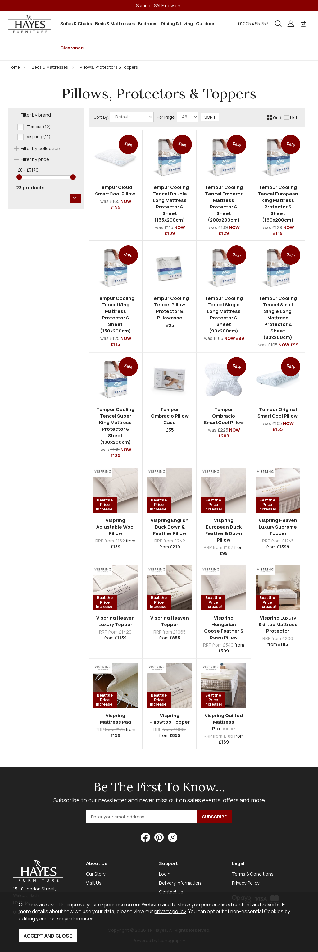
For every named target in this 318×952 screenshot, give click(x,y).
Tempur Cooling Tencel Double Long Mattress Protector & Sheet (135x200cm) (170, 203)
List (291, 117)
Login (164, 874)
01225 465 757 (253, 23)
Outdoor (205, 23)
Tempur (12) (39, 127)
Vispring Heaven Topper (169, 621)
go (75, 198)
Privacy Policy (246, 883)
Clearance (72, 48)
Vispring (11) (39, 137)
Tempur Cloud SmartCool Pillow (115, 190)
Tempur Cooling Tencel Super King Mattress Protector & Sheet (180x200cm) (115, 425)
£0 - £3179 (28, 170)
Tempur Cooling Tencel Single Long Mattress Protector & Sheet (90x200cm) (224, 314)
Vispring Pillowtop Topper (169, 718)
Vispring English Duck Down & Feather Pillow (170, 527)
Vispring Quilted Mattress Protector (224, 722)
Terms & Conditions (253, 874)
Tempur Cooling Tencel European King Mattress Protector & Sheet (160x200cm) (278, 203)
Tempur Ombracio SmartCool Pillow (224, 416)
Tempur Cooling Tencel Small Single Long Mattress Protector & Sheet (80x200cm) (278, 318)
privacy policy (170, 911)
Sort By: (124, 117)
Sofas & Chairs (76, 23)
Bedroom (148, 23)
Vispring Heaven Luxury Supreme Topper (278, 527)
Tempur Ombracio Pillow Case (170, 416)
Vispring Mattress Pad (115, 718)
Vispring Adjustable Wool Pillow (115, 527)
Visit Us (94, 883)
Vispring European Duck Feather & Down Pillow (223, 530)
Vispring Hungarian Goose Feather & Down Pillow (223, 628)
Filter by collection (40, 148)
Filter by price (35, 159)
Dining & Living (177, 23)
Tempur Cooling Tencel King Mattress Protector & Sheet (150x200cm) (115, 314)
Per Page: (177, 117)
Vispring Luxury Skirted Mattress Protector (278, 624)
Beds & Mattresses (115, 23)
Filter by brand (36, 115)
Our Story (96, 874)
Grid (274, 117)
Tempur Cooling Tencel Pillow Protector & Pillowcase (170, 308)
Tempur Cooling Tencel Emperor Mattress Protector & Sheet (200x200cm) (224, 203)
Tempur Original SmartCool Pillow (277, 412)
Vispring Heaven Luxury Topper (115, 621)
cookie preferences (71, 918)
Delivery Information (180, 883)
